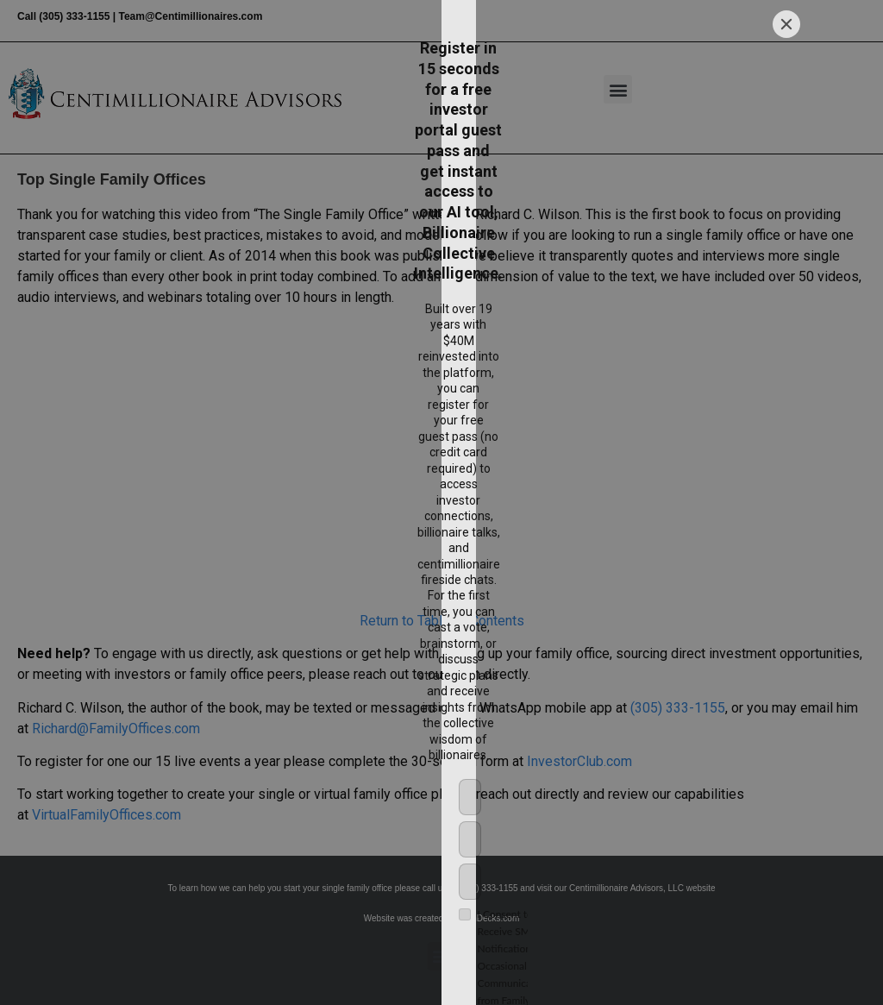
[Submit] (626, 700)
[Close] (786, 286)
